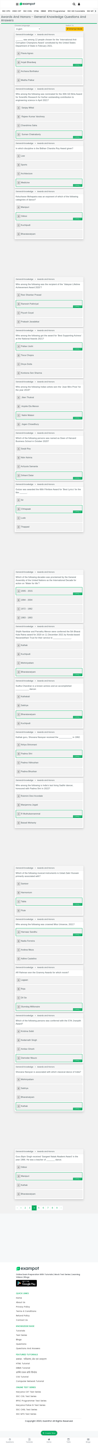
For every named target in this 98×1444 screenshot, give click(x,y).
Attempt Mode (74, 29)
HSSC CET (16, 11)
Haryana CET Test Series (28, 1392)
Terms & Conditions (26, 1311)
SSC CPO (6, 11)
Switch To (70, 25)
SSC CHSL (27, 11)
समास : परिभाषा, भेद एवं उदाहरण (31, 1359)
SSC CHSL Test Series (26, 1409)
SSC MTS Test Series (26, 1414)
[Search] (74, 4)
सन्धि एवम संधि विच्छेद (26, 1372)
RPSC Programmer (56, 11)
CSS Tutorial (22, 1376)
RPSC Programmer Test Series (31, 1400)
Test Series (21, 1335)
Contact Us (22, 1320)
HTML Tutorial (23, 1363)
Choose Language (22, 25)
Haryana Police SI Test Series (30, 1405)
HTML (36, 11)
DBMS (43, 11)
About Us (20, 1302)
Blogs (19, 1339)
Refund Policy (23, 1315)
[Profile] (79, 4)
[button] (17, 4)
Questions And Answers (28, 1348)
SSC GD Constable (76, 11)
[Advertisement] (49, 257)
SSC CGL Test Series (26, 1396)
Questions (21, 1344)
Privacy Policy (23, 1306)
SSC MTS (91, 11)
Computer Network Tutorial (30, 1381)
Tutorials (20, 1330)
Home (19, 1298)
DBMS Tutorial (23, 1368)
